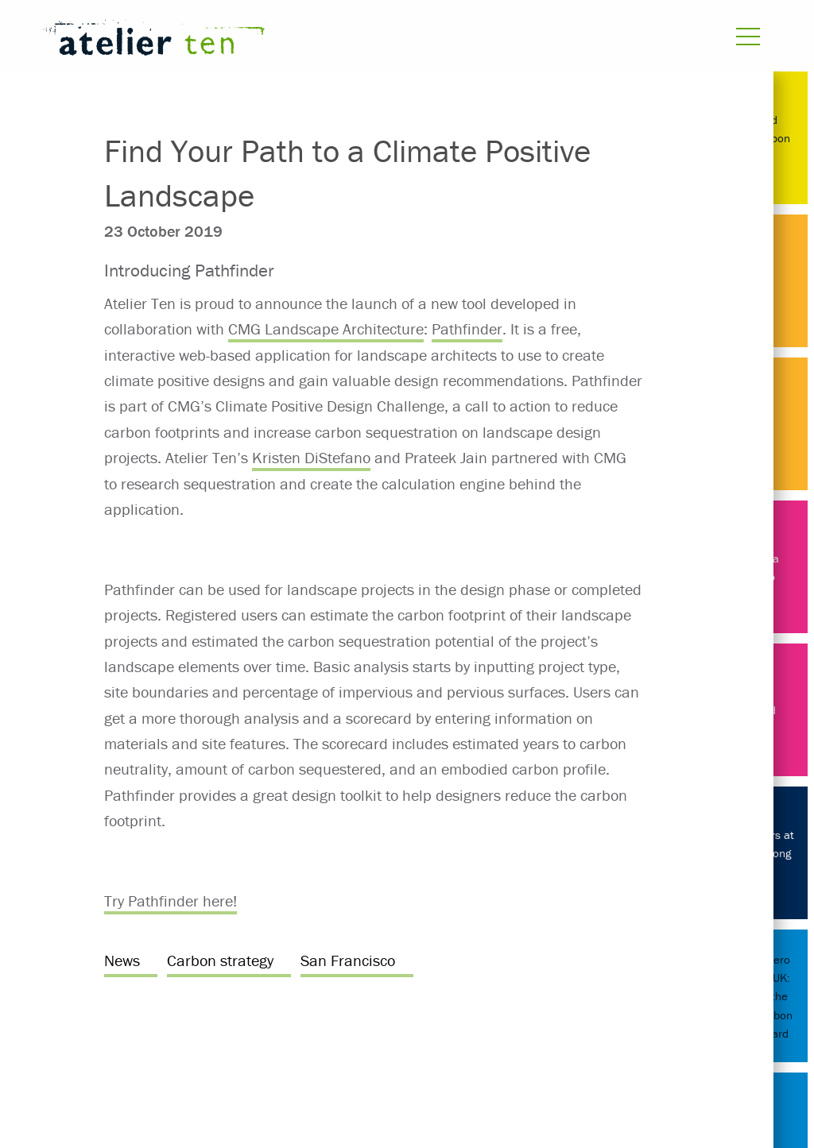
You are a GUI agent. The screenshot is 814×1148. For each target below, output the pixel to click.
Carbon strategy (220, 960)
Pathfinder (467, 328)
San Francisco (347, 960)
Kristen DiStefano (311, 457)
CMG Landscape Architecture (326, 328)
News (122, 960)
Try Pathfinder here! (170, 900)
